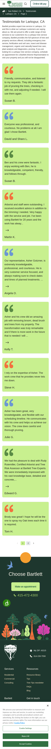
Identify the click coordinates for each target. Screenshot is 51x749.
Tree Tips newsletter (35, 683)
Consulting (8, 683)
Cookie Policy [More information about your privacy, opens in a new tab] (19, 723)
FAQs (29, 687)
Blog (28, 690)
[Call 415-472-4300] (25, 595)
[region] (25, 725)
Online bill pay (39, 3)
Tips (28, 679)
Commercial (9, 679)
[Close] (48, 706)
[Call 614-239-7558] (37, 656)
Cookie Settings (25, 728)
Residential (9, 675)
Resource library (34, 675)
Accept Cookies (25, 744)
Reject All (25, 736)
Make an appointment (25, 586)
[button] (38, 650)
